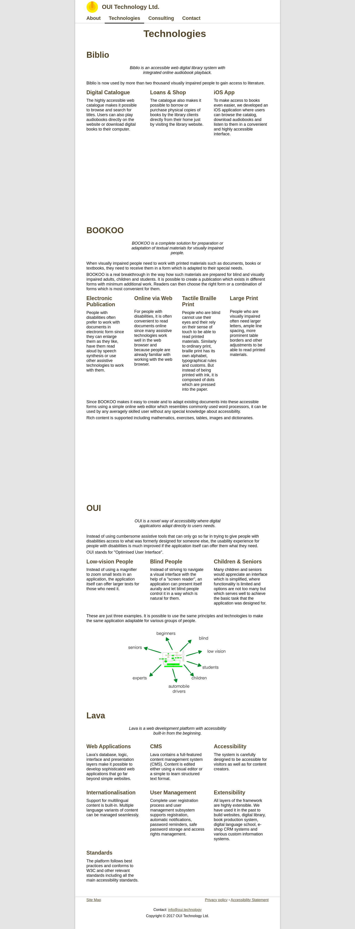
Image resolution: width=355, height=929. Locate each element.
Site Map (94, 900)
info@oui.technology (185, 910)
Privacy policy (216, 900)
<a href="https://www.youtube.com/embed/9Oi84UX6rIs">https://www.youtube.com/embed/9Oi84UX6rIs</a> (177, 460)
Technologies (174, 33)
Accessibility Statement (249, 900)
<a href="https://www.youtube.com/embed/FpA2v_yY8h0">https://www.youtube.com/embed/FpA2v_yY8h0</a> (177, 182)
